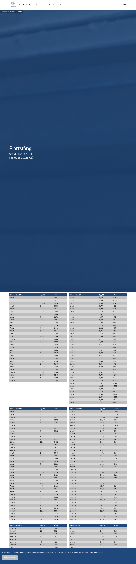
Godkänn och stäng (9, 557)
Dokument (63, 5)
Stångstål (12, 11)
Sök (124, 5)
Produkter (4, 11)
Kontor (45, 5)
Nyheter (32, 5)
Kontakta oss (53, 5)
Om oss (38, 5)
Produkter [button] (23, 5)
